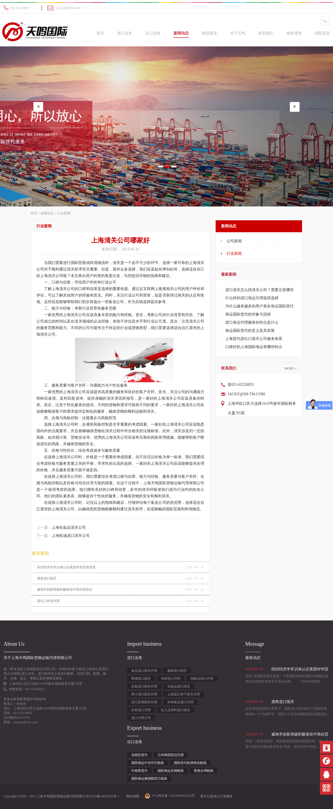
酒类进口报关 (46, 578)
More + (291, 368)
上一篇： (61, 527)
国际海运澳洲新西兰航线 (149, 779)
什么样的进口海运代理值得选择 (251, 298)
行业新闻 (63, 213)
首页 (100, 33)
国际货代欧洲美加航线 (190, 763)
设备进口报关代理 (144, 686)
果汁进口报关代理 (144, 694)
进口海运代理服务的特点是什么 (251, 322)
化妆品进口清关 (178, 686)
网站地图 (132, 796)
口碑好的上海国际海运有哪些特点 (253, 347)
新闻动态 (47, 213)
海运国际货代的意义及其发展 (250, 331)
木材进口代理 (170, 678)
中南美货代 (139, 771)
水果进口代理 (141, 710)
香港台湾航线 (203, 771)
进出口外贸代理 (48, 601)
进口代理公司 (141, 718)
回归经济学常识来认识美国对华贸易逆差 (66, 567)
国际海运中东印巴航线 (147, 763)
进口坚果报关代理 (144, 702)
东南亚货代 (139, 755)
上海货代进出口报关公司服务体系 (253, 339)
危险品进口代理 (201, 678)
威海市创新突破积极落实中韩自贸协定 (64, 589)
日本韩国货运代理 (171, 755)
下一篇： (63, 536)
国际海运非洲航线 (171, 771)
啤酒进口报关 (141, 678)
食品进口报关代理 (144, 671)
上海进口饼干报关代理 (183, 694)
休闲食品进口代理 (180, 702)
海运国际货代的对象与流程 (248, 314)
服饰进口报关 (177, 671)
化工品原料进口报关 (175, 710)
